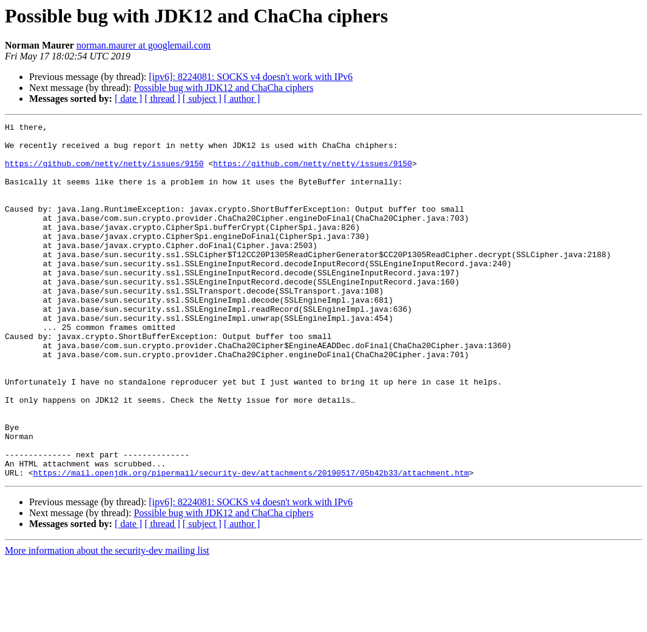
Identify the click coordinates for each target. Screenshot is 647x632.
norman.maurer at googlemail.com (143, 45)
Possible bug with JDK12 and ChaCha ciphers (223, 87)
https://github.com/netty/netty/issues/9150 (104, 172)
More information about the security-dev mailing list (107, 621)
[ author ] (242, 98)
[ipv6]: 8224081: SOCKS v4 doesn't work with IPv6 (251, 77)
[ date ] (128, 98)
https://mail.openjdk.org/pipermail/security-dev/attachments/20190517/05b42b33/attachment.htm (251, 543)
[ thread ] (162, 98)
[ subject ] (202, 98)
